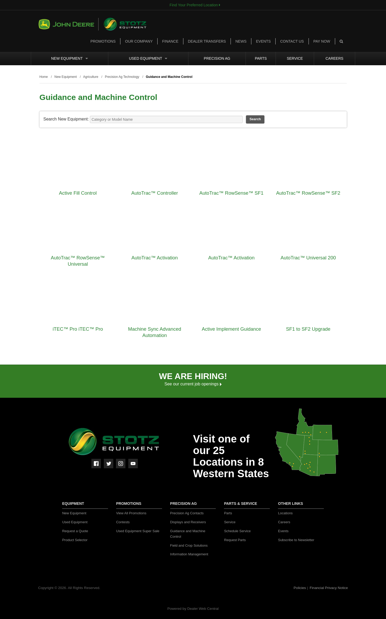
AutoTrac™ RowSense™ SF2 (308, 193)
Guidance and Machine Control (188, 534)
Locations (285, 513)
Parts (261, 58)
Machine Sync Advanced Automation (154, 332)
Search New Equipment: (66, 119)
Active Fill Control (78, 193)
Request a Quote (75, 531)
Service (295, 58)
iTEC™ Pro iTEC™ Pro (78, 329)
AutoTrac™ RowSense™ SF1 (231, 193)
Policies (300, 588)
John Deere (68, 24)
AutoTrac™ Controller (154, 193)
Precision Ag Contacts (187, 513)
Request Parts (235, 540)
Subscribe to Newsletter (296, 540)
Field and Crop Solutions (189, 545)
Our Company (139, 41)
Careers (334, 58)
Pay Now (321, 41)
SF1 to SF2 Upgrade (308, 329)
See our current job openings (193, 384)
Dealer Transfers (207, 41)
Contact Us (292, 41)
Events (263, 41)
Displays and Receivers (188, 522)
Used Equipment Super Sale (137, 531)
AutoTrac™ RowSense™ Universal (78, 261)
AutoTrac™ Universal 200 (308, 257)
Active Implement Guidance (231, 329)
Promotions (103, 41)
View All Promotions (131, 513)
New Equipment (69, 58)
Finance (170, 41)
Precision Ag (217, 58)
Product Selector (74, 540)
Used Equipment (148, 58)
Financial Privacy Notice (329, 588)
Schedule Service (237, 531)
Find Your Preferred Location (195, 5)
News (240, 41)
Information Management (189, 554)
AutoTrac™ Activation (154, 257)
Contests (123, 522)
